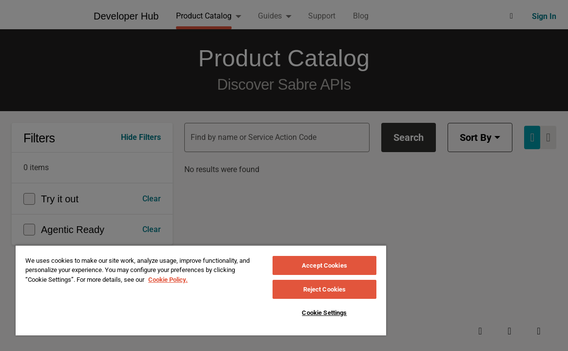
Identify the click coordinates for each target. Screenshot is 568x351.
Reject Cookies (324, 289)
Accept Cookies (324, 265)
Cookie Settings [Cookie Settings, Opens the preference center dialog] (324, 312)
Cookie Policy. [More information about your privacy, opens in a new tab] (168, 279)
